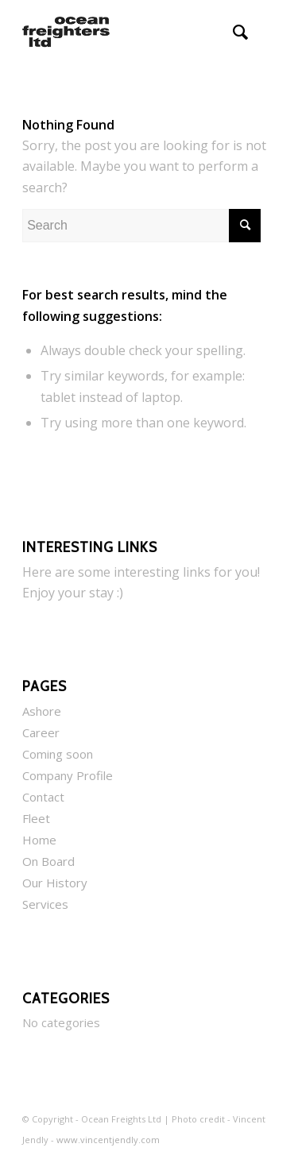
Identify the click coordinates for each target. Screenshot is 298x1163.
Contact (43, 797)
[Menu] (267, 32)
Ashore (41, 711)
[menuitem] (232, 32)
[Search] (232, 32)
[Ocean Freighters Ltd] (123, 32)
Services (45, 904)
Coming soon (57, 754)
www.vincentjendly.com (108, 1140)
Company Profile (67, 775)
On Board (48, 861)
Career (41, 732)
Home (39, 840)
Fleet (36, 818)
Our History (54, 883)
